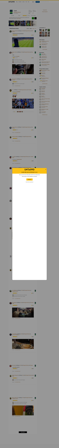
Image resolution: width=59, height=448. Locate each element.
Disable (29, 179)
